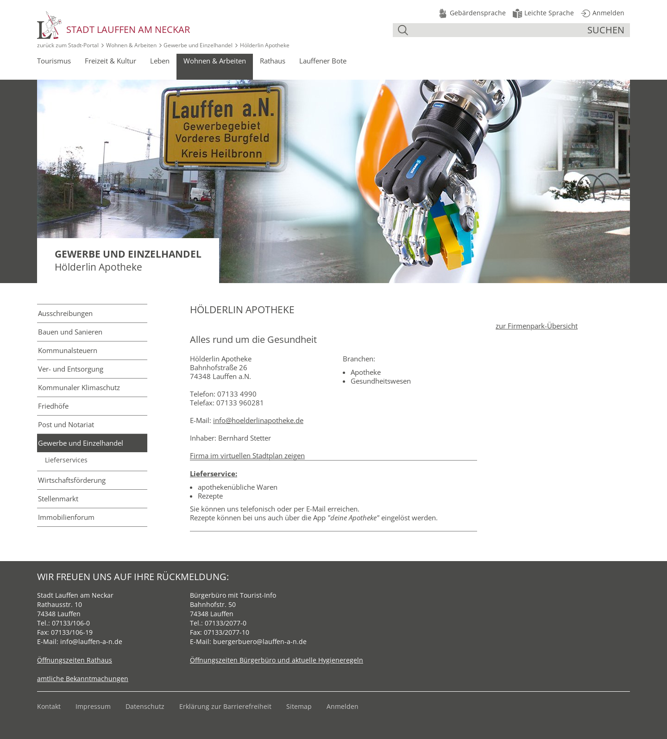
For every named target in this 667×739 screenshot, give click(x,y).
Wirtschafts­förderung (72, 480)
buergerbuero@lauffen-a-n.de (260, 641)
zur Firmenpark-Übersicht (537, 325)
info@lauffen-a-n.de (91, 641)
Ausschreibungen (65, 313)
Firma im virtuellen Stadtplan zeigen (247, 455)
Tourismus (54, 60)
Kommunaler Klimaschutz (79, 387)
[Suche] (499, 30)
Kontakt (49, 706)
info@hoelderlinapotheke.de (258, 420)
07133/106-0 (71, 623)
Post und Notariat (66, 424)
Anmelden (343, 706)
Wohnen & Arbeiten (131, 45)
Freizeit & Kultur (110, 60)
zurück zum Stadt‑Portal (68, 45)
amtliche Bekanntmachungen (82, 678)
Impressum (93, 706)
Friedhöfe (53, 406)
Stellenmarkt (58, 498)
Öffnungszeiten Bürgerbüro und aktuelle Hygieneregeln (276, 660)
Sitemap (299, 706)
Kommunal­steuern (67, 350)
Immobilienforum (66, 517)
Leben (160, 60)
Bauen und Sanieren (70, 331)
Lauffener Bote (322, 60)
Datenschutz (145, 706)
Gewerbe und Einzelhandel (198, 45)
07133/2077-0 (225, 623)
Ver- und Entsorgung (70, 368)
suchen (605, 30)
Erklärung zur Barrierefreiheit (225, 706)
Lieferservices (66, 460)
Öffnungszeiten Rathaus (74, 660)
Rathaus (272, 60)
